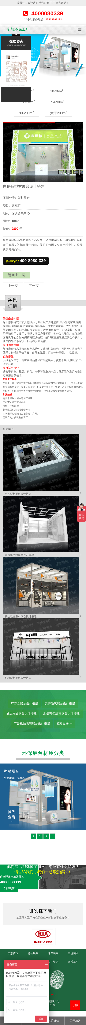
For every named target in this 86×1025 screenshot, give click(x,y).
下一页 (34, 286)
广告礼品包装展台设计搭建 (32, 723)
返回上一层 (16, 275)
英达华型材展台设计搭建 (19, 555)
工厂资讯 (53, 961)
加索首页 (13, 953)
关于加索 (75, 1020)
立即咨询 (9, 888)
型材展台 (24, 197)
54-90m (57, 102)
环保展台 (53, 953)
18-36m (56, 91)
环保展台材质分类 (43, 753)
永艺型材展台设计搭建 (18, 493)
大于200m (58, 113)
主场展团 (73, 953)
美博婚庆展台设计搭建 (60, 703)
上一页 (13, 286)
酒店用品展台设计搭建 (21, 713)
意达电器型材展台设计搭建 (21, 616)
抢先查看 (11, 816)
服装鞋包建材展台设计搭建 (61, 713)
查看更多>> (64, 723)
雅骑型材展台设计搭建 (18, 677)
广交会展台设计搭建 (24, 703)
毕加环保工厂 (18, 29)
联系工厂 (73, 961)
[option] (43, 55)
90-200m (26, 113)
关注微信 (53, 1020)
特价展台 (33, 953)
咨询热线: (26, 260)
